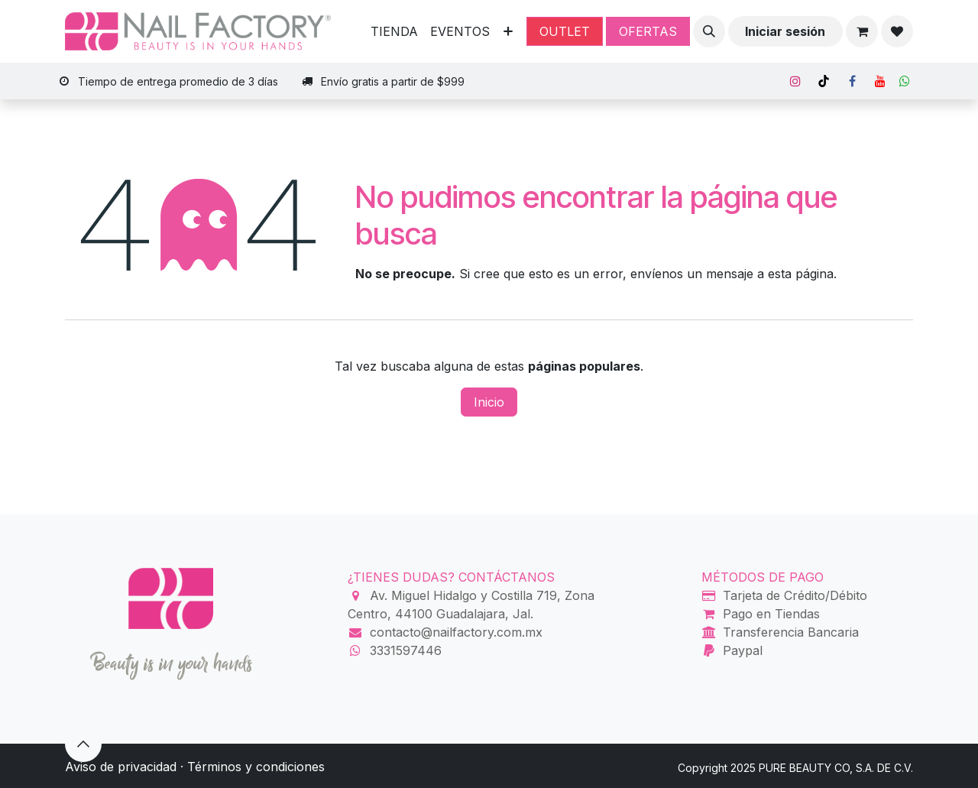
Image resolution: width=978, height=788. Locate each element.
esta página (801, 273)
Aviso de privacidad (120, 766)
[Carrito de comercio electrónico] (862, 31)
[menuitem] (394, 31)
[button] (709, 31)
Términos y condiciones (256, 766)
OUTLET (564, 31)
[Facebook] (852, 81)
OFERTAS (648, 31)
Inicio (489, 402)
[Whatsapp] (904, 81)
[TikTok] (823, 81)
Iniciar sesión (785, 31)
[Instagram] (795, 81)
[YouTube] (880, 81)
